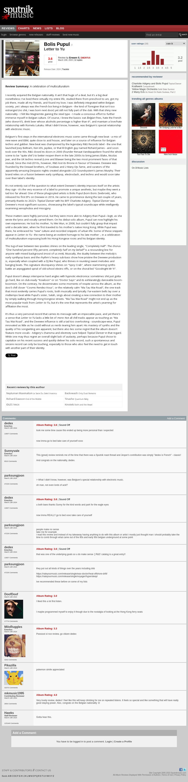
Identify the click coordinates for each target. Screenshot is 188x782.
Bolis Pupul (58, 44)
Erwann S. (74, 57)
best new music (71, 34)
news (37, 28)
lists (49, 28)
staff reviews (53, 34)
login (4, 34)
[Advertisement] (35, 210)
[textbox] (161, 34)
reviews (8, 28)
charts (24, 28)
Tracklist (65, 69)
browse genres (18, 34)
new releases (36, 34)
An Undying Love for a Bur (171, 128)
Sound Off (64, 425)
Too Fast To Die (143, 154)
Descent (143, 128)
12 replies (78, 60)
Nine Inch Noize (170, 154)
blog (60, 28)
